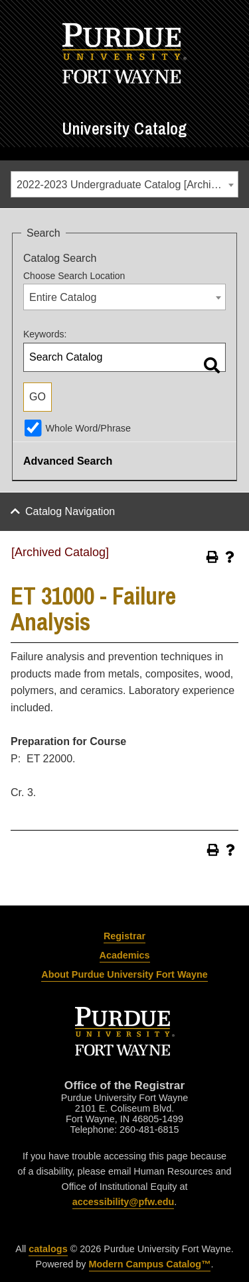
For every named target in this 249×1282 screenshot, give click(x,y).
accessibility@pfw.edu (123, 1201)
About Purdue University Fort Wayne (124, 974)
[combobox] (124, 184)
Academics (125, 955)
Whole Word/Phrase (88, 428)
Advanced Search (67, 461)
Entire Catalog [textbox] (62, 297)
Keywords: (44, 334)
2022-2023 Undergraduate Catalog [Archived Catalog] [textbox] (127, 184)
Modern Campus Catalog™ (150, 1264)
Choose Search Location (74, 275)
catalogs (48, 1249)
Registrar (124, 936)
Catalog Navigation (70, 511)
